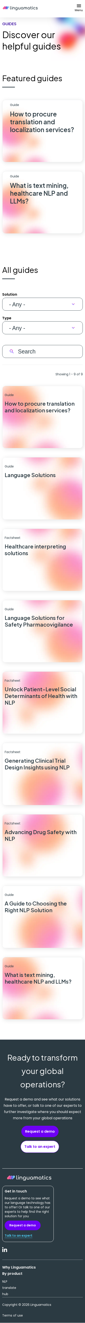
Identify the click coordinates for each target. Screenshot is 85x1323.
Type (6, 318)
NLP (4, 1281)
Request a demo (40, 1131)
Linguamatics (20, 9)
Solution (9, 294)
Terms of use (12, 1315)
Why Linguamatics (19, 1267)
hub (5, 1294)
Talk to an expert (39, 1146)
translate (9, 1288)
